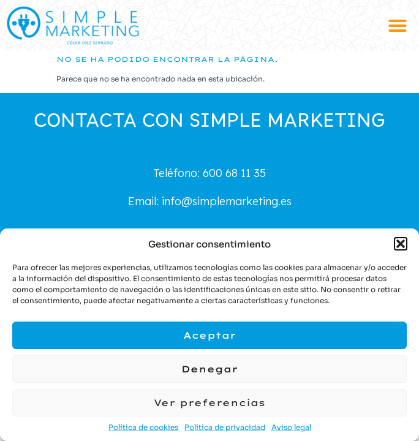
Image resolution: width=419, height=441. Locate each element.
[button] (400, 244)
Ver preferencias (209, 403)
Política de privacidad (224, 427)
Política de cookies (143, 427)
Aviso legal (291, 427)
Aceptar (209, 335)
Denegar (209, 369)
